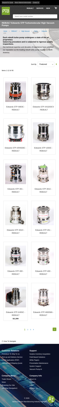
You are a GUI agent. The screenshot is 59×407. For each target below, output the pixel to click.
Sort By (33, 64)
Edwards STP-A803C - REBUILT (15, 108)
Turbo (35, 31)
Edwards (44, 31)
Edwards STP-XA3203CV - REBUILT (43, 108)
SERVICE (39, 8)
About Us (33, 379)
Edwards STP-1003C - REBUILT (43, 149)
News (4, 382)
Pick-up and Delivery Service (12, 357)
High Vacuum (25, 31)
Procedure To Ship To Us (11, 354)
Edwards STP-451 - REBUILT (43, 231)
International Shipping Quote (12, 363)
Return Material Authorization (23, 2)
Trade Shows (6, 379)
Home (5, 31)
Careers (32, 382)
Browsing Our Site (8, 385)
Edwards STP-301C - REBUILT (43, 190)
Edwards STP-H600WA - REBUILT (43, 313)
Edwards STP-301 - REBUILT (16, 190)
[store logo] (6, 11)
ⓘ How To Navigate (9, 341)
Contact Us (36, 2)
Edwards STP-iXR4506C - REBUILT (15, 149)
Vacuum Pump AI (36, 369)
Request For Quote (7, 2)
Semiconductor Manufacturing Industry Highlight (29, 402)
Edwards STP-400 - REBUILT (43, 272)
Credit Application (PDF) (10, 360)
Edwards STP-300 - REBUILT (16, 272)
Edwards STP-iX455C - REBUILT (15, 313)
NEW (48, 8)
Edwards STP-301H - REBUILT (15, 231)
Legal (31, 385)
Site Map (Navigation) (9, 388)
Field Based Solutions (37, 357)
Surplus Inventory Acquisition (40, 354)
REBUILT (30, 8)
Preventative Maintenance (39, 363)
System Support (35, 366)
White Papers (34, 360)
